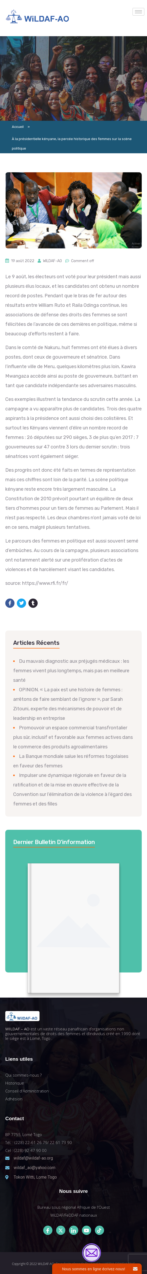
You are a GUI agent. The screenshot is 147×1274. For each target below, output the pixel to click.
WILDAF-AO (52, 261)
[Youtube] (86, 1230)
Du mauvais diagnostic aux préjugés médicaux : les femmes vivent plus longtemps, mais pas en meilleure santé (71, 670)
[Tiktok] (99, 1230)
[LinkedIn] (73, 1230)
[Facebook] (47, 1230)
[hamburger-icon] (138, 12)
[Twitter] (60, 1230)
